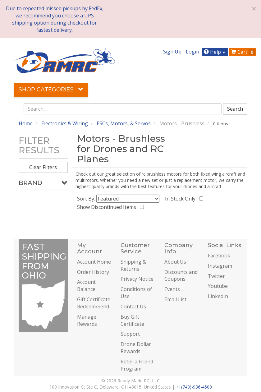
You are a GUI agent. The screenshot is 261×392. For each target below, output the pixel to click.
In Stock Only (181, 198)
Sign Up (172, 51)
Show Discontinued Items (108, 207)
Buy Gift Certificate (132, 320)
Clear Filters (43, 167)
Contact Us (133, 306)
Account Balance (86, 286)
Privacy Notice (137, 278)
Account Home (94, 261)
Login (192, 51)
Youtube (218, 286)
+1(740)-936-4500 (194, 387)
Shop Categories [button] (51, 89)
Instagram (220, 265)
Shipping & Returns (133, 265)
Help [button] (215, 51)
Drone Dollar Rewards (136, 348)
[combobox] (123, 108)
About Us (175, 261)
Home (26, 123)
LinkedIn (218, 296)
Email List (175, 299)
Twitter (216, 276)
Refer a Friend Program (137, 365)
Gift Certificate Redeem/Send (93, 303)
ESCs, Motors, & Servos (124, 123)
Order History (93, 272)
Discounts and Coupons (181, 276)
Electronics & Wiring (64, 123)
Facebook (219, 255)
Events (172, 289)
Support (130, 333)
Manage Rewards (87, 320)
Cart (243, 51)
